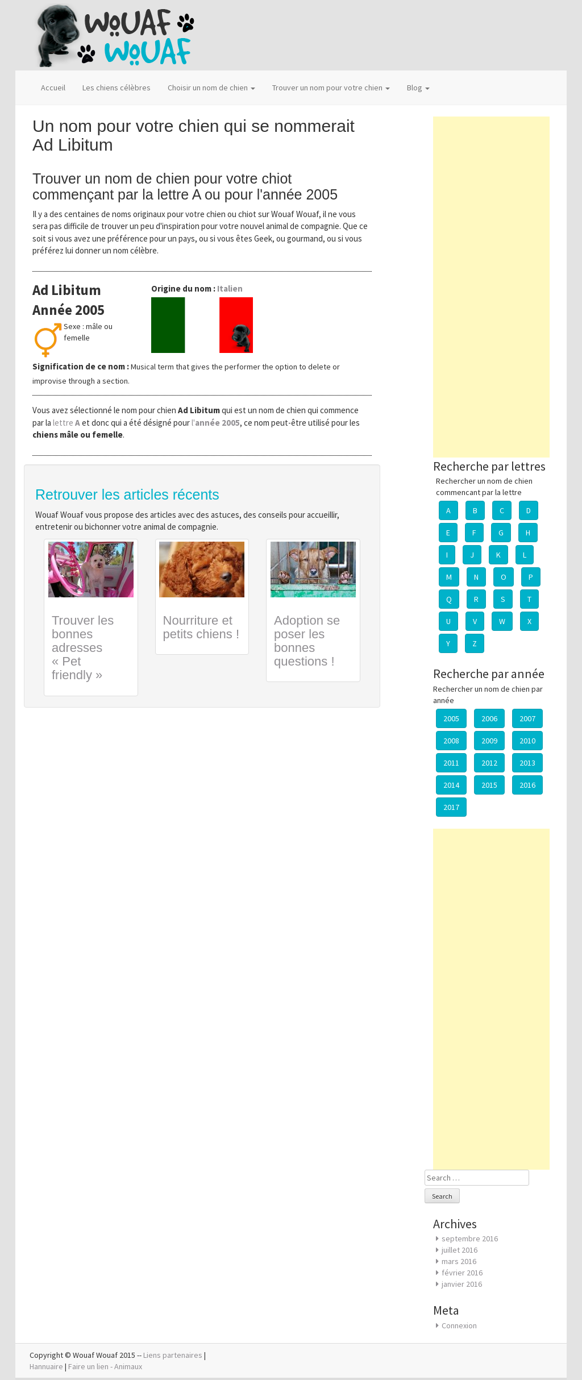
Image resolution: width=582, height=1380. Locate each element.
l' (216, 422)
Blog (418, 87)
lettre (67, 422)
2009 (489, 740)
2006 (489, 718)
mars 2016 (459, 1261)
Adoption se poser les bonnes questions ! (307, 641)
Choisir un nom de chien (211, 87)
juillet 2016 (459, 1250)
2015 (489, 785)
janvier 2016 (462, 1284)
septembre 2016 (470, 1238)
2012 (489, 763)
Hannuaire (46, 1366)
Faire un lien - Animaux (105, 1366)
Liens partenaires (172, 1355)
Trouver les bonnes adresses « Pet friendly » (83, 648)
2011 (451, 763)
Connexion (459, 1325)
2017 (451, 807)
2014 (451, 785)
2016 (527, 785)
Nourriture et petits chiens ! (201, 627)
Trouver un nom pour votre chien (331, 87)
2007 (527, 718)
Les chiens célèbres (116, 87)
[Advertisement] (491, 287)
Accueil (53, 87)
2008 (451, 740)
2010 (527, 740)
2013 (527, 763)
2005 (451, 718)
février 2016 (462, 1272)
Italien (230, 288)
